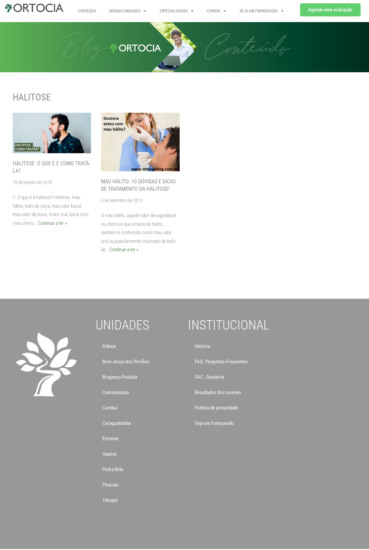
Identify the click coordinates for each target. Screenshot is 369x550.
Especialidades (177, 11)
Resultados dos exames (218, 392)
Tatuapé (110, 500)
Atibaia (109, 346)
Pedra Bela (112, 469)
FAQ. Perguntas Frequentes (221, 362)
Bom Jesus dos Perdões (126, 362)
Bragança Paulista (119, 377)
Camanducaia (115, 392)
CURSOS (216, 11)
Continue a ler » (52, 223)
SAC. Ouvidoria (209, 377)
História (202, 346)
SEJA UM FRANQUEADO (262, 11)
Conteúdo (87, 11)
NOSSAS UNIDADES (127, 11)
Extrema (110, 439)
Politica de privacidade (216, 408)
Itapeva (109, 454)
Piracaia (110, 485)
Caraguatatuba (116, 423)
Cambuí (109, 408)
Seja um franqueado (214, 423)
